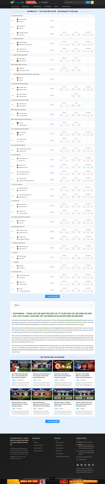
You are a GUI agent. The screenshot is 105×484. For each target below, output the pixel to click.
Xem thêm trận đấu (52, 296)
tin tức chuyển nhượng (17, 332)
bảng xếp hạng (23, 322)
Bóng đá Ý (61, 408)
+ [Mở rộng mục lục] (90, 305)
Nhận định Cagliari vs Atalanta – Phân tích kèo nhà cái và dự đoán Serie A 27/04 (63, 404)
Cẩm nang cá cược (66, 6)
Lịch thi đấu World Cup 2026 (62, 456)
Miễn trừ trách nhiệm (38, 450)
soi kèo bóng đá (37, 322)
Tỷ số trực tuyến (59, 453)
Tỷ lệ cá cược (15, 6)
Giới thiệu (36, 442)
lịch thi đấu (88, 320)
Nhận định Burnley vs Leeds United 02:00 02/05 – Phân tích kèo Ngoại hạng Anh (20, 404)
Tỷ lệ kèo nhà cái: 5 (60, 442)
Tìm (87, 2)
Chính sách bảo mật (38, 445)
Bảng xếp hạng (37, 6)
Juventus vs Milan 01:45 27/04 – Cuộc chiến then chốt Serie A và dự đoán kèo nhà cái (84, 404)
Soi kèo (56, 6)
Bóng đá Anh (83, 380)
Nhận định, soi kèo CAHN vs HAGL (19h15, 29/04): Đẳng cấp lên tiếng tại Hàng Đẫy (62, 375)
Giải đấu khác (62, 380)
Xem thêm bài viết (52, 421)
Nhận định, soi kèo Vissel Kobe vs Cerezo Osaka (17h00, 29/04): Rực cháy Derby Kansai (42, 375)
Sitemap (80, 478)
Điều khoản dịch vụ (38, 448)
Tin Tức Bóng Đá (47, 6)
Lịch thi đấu (26, 6)
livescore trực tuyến (88, 330)
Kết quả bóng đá (59, 448)
